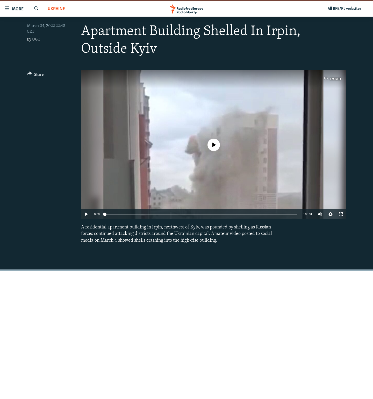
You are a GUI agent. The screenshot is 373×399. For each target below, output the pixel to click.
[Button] (35, 75)
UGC (36, 39)
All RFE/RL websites (345, 9)
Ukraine (56, 8)
